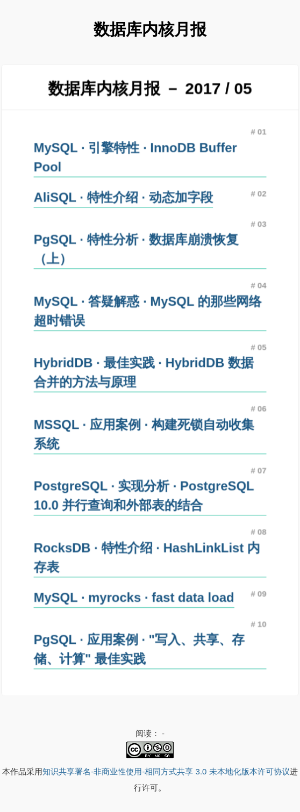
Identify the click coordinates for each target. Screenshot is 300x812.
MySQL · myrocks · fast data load (134, 594)
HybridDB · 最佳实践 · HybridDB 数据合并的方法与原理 (143, 372)
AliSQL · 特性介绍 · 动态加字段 (123, 199)
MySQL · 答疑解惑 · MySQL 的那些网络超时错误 (147, 311)
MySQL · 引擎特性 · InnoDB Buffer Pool (135, 160)
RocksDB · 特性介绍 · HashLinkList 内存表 (146, 554)
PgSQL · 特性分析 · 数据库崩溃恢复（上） (136, 251)
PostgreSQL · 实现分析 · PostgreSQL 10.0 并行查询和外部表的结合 (144, 494)
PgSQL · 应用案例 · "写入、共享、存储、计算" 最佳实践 (139, 645)
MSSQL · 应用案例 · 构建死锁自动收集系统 (144, 433)
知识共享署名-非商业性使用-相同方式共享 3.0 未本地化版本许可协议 (165, 771)
